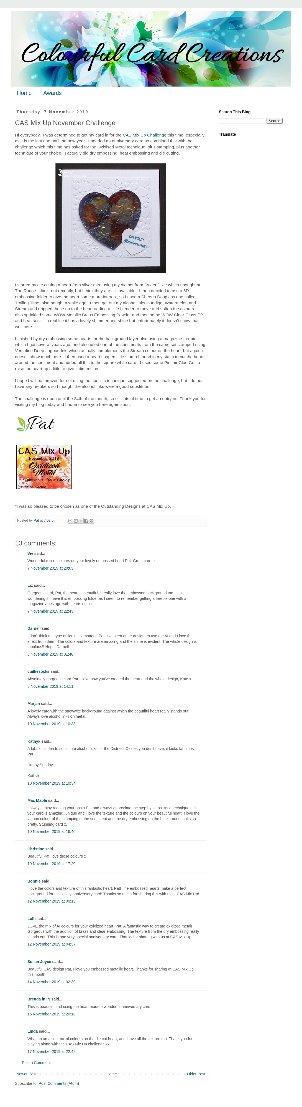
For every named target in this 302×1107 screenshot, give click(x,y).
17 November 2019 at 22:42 (51, 1051)
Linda (32, 1031)
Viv (30, 553)
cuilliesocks (38, 671)
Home (24, 93)
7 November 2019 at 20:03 (50, 568)
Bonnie (33, 881)
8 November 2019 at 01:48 (50, 654)
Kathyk (33, 741)
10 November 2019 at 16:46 (51, 831)
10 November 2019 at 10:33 (51, 724)
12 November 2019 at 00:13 (51, 901)
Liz (30, 585)
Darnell (33, 628)
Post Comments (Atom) (59, 1083)
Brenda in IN (38, 999)
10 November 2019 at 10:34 (51, 783)
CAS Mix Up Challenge (144, 135)
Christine (35, 849)
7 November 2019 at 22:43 (50, 611)
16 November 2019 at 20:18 (51, 1014)
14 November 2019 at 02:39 (51, 982)
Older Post (196, 1074)
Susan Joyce (39, 961)
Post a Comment (36, 1062)
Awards (52, 93)
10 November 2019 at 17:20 (51, 863)
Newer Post (26, 1074)
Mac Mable (37, 800)
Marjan (34, 703)
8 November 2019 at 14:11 (50, 686)
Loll (30, 918)
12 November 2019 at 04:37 (51, 944)
